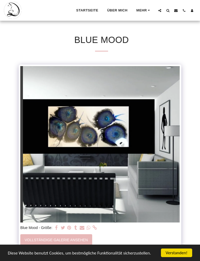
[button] (160, 10)
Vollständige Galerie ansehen (56, 240)
